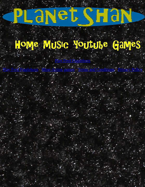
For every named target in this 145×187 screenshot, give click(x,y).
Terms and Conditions (96, 69)
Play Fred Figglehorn (72, 60)
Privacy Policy (130, 69)
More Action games (58, 69)
